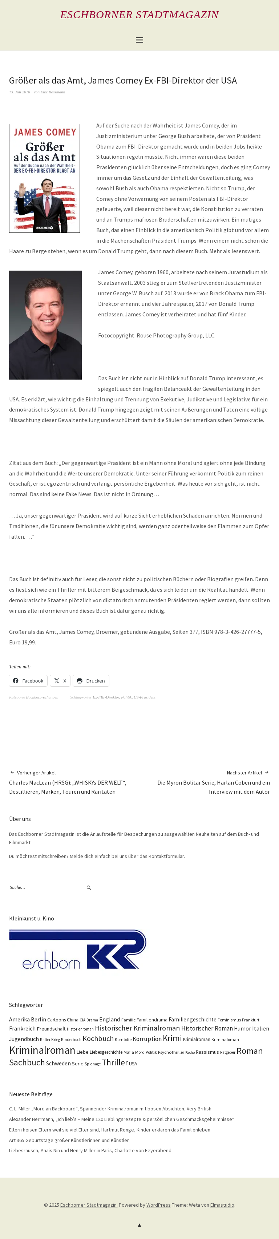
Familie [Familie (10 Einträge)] (128, 1020)
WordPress (158, 1205)
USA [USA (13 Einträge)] (133, 1064)
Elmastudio (222, 1205)
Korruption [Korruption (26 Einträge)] (147, 1039)
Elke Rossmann (53, 92)
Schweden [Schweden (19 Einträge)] (58, 1063)
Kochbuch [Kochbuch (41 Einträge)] (98, 1038)
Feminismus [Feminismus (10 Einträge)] (229, 1020)
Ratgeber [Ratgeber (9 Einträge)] (227, 1052)
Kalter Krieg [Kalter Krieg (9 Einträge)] (50, 1039)
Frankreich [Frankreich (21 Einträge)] (22, 1028)
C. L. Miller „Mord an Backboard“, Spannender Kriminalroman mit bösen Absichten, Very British (110, 1108)
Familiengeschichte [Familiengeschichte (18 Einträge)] (193, 1019)
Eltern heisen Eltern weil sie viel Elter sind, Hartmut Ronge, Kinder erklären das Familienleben (109, 1129)
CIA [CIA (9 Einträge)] (82, 1020)
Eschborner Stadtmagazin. (89, 1205)
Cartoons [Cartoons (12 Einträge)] (56, 1020)
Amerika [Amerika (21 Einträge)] (19, 1019)
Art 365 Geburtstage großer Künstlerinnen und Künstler (69, 1140)
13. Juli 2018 (19, 92)
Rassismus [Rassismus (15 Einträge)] (207, 1052)
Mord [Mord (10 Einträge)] (140, 1052)
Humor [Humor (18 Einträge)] (242, 1028)
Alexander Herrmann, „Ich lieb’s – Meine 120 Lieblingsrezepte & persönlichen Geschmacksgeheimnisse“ (121, 1119)
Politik (126, 697)
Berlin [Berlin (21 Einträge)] (38, 1019)
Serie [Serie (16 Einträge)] (78, 1063)
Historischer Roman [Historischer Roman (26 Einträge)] (207, 1028)
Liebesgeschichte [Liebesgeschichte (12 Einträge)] (106, 1052)
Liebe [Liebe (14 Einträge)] (83, 1052)
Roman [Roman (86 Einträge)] (249, 1050)
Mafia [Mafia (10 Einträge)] (129, 1052)
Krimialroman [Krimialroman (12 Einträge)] (196, 1039)
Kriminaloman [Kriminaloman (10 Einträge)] (225, 1039)
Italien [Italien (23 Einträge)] (260, 1028)
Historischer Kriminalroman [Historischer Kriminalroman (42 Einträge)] (137, 1028)
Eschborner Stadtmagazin (139, 14)
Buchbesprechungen (42, 697)
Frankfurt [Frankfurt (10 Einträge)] (250, 1020)
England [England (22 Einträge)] (109, 1019)
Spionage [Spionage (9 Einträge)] (93, 1063)
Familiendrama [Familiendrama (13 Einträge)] (152, 1020)
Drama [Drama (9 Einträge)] (92, 1020)
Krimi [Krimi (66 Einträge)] (172, 1038)
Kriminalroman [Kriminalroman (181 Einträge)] (42, 1050)
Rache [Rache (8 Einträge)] (190, 1052)
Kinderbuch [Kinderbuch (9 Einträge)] (71, 1039)
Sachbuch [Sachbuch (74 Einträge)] (27, 1062)
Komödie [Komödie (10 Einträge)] (123, 1039)
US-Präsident (144, 697)
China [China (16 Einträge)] (72, 1019)
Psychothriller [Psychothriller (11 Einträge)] (171, 1052)
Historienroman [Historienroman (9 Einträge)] (80, 1029)
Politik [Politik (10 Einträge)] (151, 1052)
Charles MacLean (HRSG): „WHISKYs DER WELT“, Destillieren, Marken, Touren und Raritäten (74, 782)
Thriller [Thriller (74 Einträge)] (115, 1062)
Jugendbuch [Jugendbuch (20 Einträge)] (24, 1038)
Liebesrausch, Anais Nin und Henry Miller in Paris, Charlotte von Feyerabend (90, 1150)
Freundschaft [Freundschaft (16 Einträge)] (51, 1028)
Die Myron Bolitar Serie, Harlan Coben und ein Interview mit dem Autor (205, 782)
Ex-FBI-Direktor (106, 697)
